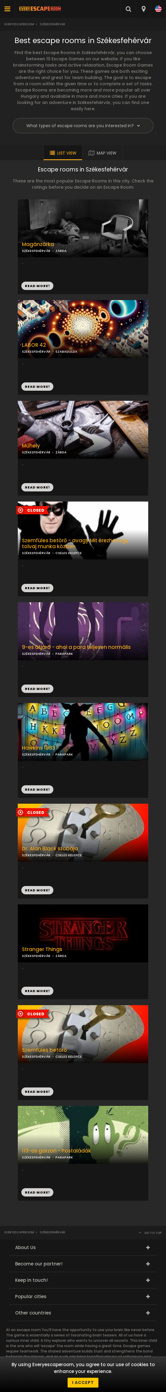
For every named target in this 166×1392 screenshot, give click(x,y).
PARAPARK (64, 754)
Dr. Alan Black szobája (50, 849)
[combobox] (143, 9)
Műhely (31, 446)
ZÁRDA (61, 250)
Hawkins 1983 (38, 748)
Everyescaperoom (19, 24)
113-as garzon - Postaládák (56, 1151)
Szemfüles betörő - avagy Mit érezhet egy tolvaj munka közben (75, 543)
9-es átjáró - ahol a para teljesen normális (76, 647)
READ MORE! (37, 386)
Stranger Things (42, 949)
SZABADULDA (66, 351)
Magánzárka (38, 244)
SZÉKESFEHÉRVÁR (36, 351)
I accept (83, 1382)
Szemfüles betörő (44, 1050)
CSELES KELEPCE (68, 553)
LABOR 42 (34, 345)
